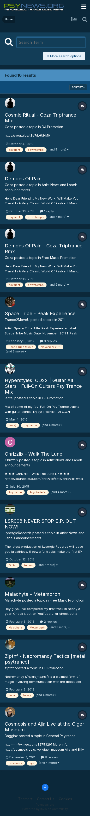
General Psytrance (61, 736)
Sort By (78, 87)
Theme (25, 799)
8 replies (49, 757)
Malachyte (13, 600)
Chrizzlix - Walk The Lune (33, 454)
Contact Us (45, 799)
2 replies (48, 621)
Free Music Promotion (59, 258)
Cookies (65, 799)
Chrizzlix (11, 460)
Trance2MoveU (17, 320)
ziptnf (9, 668)
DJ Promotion (52, 127)
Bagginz (11, 736)
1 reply (47, 211)
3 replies (48, 341)
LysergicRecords (18, 533)
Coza (9, 127)
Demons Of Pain (23, 179)
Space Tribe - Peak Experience (40, 313)
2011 (61, 320)
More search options (64, 56)
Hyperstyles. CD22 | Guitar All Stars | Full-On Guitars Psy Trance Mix (43, 386)
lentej (9, 398)
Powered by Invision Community (45, 809)
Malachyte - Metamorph (32, 594)
